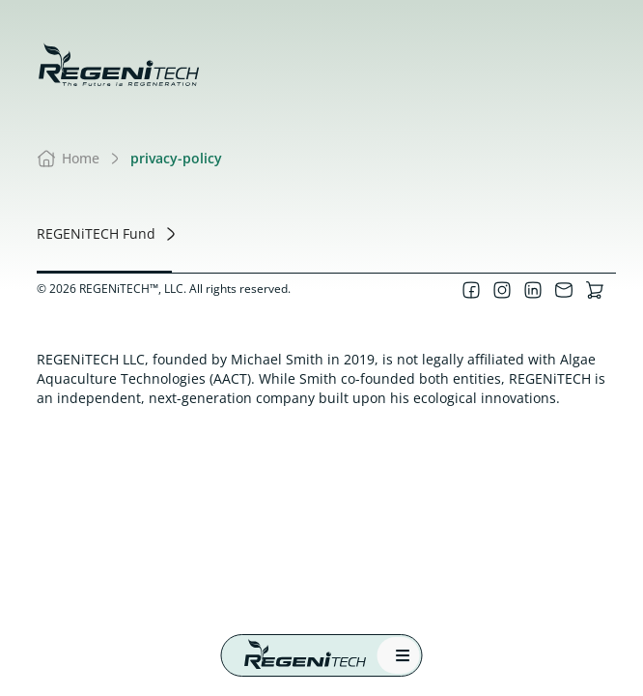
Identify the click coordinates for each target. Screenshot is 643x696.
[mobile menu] (398, 655)
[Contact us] (563, 290)
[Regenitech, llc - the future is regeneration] (119, 65)
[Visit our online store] (594, 290)
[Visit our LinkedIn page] (533, 290)
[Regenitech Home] (296, 655)
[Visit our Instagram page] (502, 290)
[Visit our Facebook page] (471, 290)
